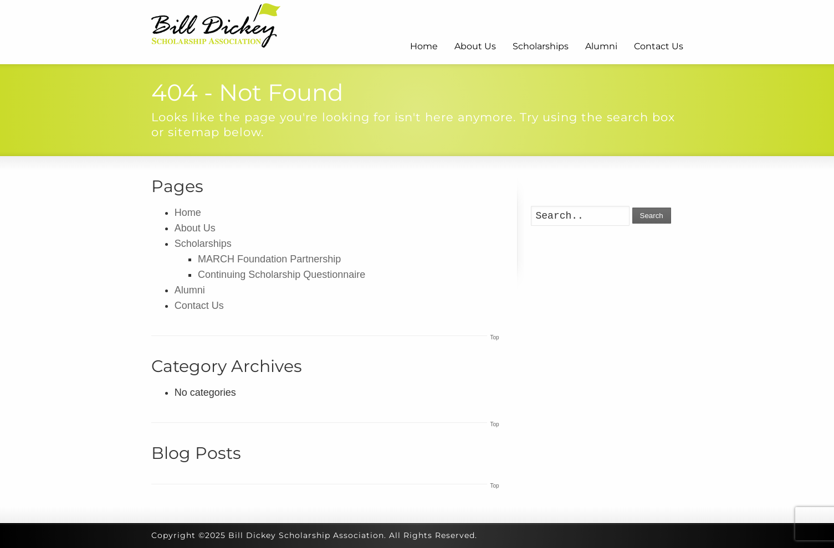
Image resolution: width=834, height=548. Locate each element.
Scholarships (541, 46)
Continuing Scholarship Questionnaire (281, 274)
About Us (475, 46)
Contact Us (658, 46)
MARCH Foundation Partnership (269, 259)
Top (494, 337)
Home (424, 46)
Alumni (601, 46)
